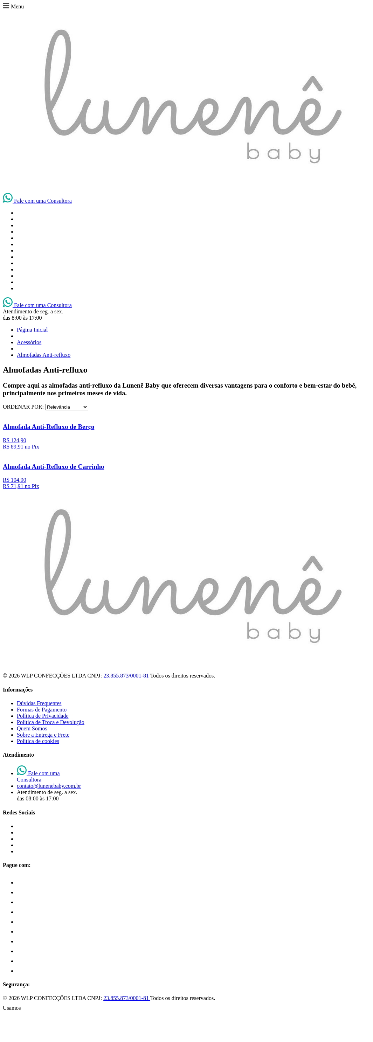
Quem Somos (32, 728)
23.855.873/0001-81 (126, 676)
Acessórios (29, 342)
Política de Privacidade (43, 716)
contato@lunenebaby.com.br (49, 786)
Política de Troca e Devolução (50, 722)
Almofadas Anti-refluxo (43, 355)
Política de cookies (38, 741)
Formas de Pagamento (42, 710)
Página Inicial (32, 330)
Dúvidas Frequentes (39, 703)
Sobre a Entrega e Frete (43, 735)
